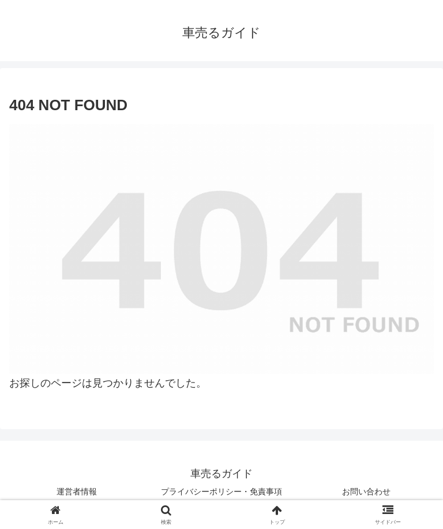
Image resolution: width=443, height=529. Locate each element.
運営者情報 (77, 491)
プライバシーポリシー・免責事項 (221, 491)
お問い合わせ (366, 491)
